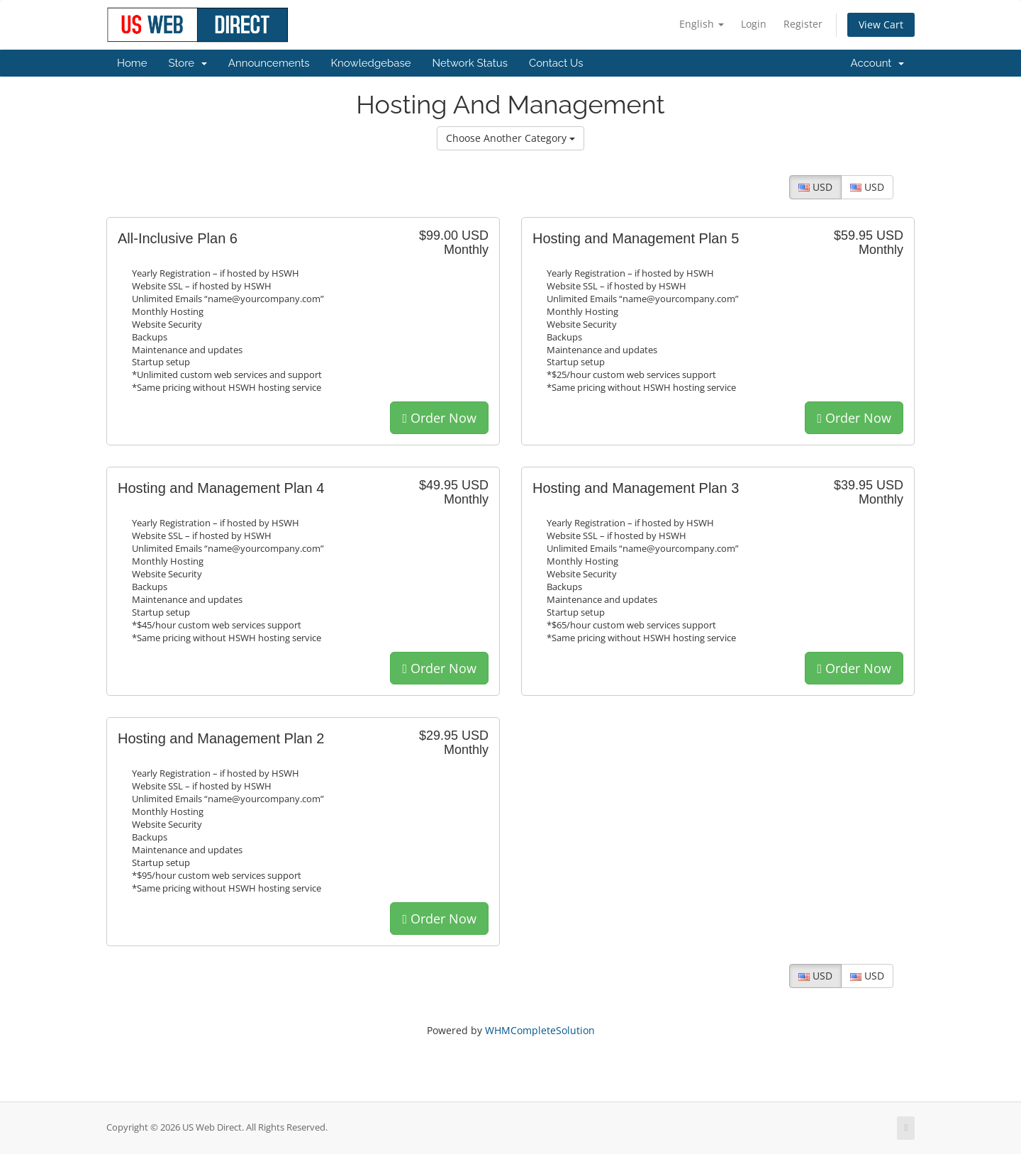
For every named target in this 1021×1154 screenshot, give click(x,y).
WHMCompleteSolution (540, 1030)
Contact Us (556, 63)
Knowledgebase (370, 63)
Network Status (469, 63)
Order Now (439, 417)
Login (753, 23)
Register (802, 23)
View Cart (881, 24)
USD (815, 187)
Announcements (269, 63)
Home (132, 63)
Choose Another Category (510, 138)
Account (877, 63)
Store (187, 63)
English (701, 23)
